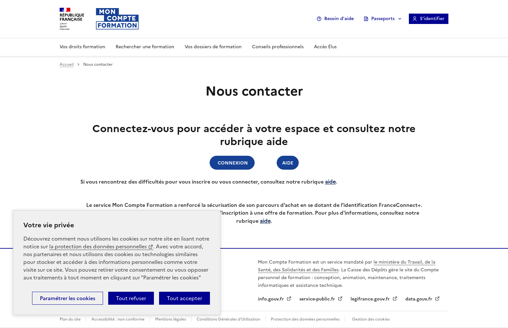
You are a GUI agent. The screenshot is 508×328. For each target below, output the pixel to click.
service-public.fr (317, 299)
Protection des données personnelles (305, 319)
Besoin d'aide (339, 18)
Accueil (67, 64)
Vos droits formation (82, 46)
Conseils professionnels (278, 46)
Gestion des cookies (371, 319)
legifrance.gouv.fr (371, 299)
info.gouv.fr (271, 299)
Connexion (232, 162)
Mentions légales (170, 319)
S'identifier (432, 18)
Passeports (383, 18)
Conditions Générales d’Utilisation (228, 319)
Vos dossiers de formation (213, 46)
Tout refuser (131, 298)
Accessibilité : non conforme (117, 319)
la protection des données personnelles (98, 246)
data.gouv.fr (419, 299)
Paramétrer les (67, 298)
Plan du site (70, 319)
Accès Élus (325, 46)
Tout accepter (184, 298)
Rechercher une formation (145, 46)
